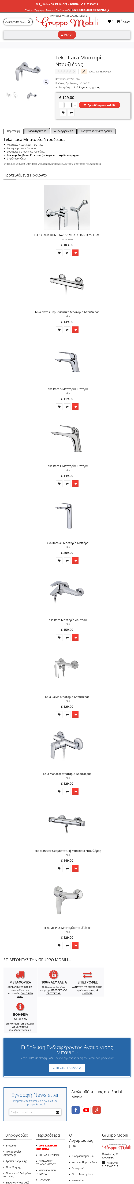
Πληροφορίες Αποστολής (12, 1121)
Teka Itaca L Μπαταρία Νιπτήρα (67, 466)
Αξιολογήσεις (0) (63, 131)
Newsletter (78, 1148)
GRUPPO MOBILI (11, 1173)
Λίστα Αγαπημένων (82, 1142)
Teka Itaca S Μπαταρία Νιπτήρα (67, 389)
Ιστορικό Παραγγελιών (84, 1129)
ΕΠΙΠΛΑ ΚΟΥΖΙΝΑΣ (49, 1122)
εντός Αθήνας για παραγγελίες (19, 991)
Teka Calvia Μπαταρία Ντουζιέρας (67, 697)
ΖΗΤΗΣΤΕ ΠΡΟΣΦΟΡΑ (67, 1036)
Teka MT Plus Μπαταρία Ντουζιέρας (67, 928)
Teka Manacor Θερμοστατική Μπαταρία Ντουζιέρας (67, 851)
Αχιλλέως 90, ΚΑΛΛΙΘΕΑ (110, 1123)
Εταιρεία (11, 1113)
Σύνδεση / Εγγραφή (34, 10)
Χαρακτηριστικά (37, 131)
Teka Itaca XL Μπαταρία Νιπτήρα (67, 543)
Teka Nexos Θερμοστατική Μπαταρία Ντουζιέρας (67, 312)
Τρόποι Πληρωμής (16, 1128)
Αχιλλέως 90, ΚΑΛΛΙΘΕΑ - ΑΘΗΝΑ (59, 4)
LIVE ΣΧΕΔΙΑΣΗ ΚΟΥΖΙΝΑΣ (46, 1115)
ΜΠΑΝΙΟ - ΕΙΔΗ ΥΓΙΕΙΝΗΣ (46, 1139)
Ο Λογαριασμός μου (83, 1123)
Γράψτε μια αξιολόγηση (96, 71)
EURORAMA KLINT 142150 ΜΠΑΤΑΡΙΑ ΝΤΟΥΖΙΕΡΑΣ (67, 235)
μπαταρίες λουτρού (62, 163)
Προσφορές (45, 1153)
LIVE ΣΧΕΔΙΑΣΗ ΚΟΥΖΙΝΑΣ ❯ (90, 10)
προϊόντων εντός (82, 990)
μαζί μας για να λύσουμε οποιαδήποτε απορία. (114, 994)
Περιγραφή (13, 131)
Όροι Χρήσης (13, 1134)
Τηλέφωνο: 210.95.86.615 (110, 1132)
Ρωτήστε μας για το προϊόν (96, 131)
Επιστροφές (78, 1135)
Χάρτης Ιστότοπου (49, 1159)
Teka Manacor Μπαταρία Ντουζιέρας (67, 774)
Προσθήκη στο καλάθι (99, 105)
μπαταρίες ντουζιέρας (38, 163)
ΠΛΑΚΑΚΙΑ (44, 1147)
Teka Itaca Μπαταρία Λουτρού (67, 620)
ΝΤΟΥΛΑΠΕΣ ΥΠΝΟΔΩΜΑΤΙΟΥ (45, 1130)
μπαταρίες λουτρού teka (87, 163)
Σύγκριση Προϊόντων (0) (58, 10)
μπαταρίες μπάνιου (14, 163)
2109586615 (91, 4)
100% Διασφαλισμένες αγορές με (51, 990)
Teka (77, 79)
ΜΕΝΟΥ (67, 34)
